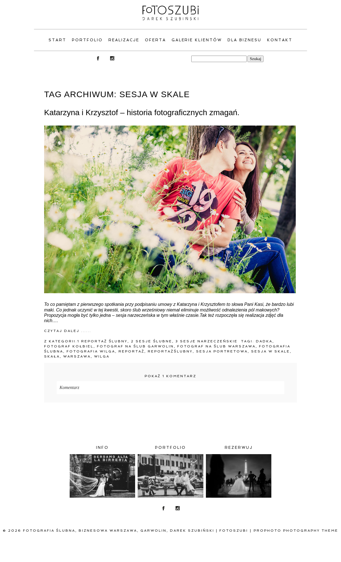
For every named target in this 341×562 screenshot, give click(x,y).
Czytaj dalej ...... (67, 331)
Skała (52, 356)
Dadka (264, 341)
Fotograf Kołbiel (69, 346)
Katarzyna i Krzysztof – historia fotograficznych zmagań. (142, 112)
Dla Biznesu (245, 40)
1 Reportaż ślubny (102, 341)
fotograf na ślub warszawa (216, 346)
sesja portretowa (222, 351)
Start (57, 40)
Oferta (155, 40)
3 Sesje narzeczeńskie (207, 341)
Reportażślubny (170, 351)
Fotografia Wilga (91, 351)
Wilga (102, 356)
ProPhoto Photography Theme (296, 531)
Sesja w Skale (270, 351)
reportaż (131, 351)
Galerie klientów (197, 40)
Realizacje (123, 40)
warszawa (77, 356)
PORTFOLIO (87, 40)
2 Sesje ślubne (151, 341)
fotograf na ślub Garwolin (135, 346)
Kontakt (279, 40)
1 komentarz (170, 376)
